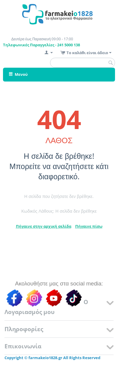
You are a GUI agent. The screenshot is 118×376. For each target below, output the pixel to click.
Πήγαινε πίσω (88, 226)
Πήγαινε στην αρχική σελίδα (43, 226)
